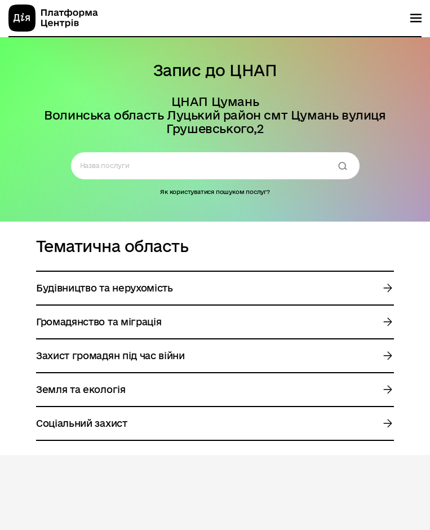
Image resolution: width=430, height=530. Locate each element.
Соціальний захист (81, 423)
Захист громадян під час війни (110, 355)
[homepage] (53, 18)
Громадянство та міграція (98, 321)
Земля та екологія (81, 389)
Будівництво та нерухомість (104, 287)
